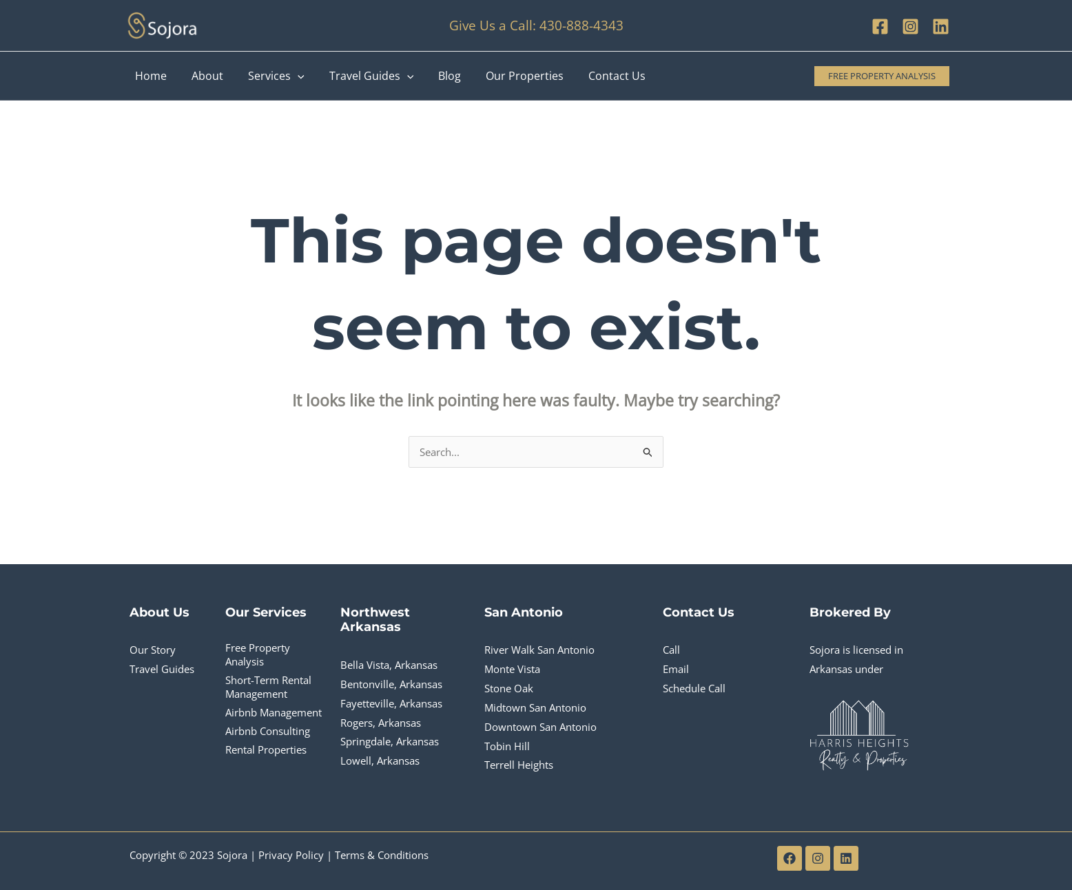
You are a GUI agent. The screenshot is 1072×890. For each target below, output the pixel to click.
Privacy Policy (291, 855)
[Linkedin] (940, 26)
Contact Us (599, 75)
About (203, 75)
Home (149, 75)
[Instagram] (910, 26)
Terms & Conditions (382, 855)
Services (269, 76)
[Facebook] (880, 26)
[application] (291, 76)
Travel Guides (362, 76)
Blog (437, 75)
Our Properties (509, 75)
